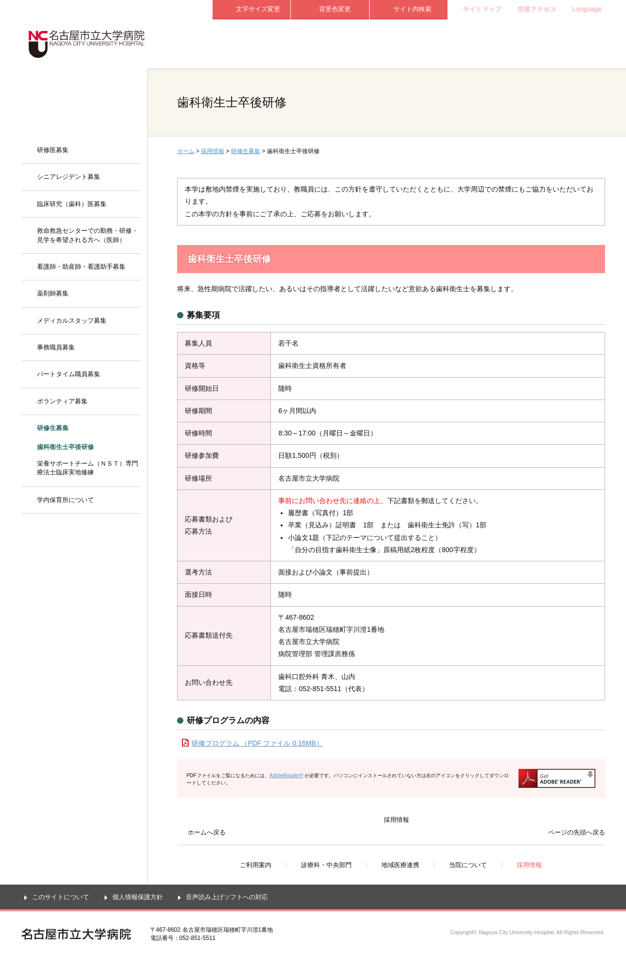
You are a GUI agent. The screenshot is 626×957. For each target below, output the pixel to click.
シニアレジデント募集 (68, 176)
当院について (487, 43)
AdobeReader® (286, 775)
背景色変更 (335, 9)
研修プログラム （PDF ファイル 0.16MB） (257, 743)
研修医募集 (53, 150)
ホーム (186, 151)
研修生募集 (245, 151)
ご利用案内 (251, 43)
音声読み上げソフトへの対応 (227, 897)
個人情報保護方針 (137, 897)
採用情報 (566, 43)
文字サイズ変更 (258, 9)
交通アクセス (537, 9)
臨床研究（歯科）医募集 (72, 204)
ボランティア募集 (62, 401)
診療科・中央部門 (330, 43)
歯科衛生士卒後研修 (65, 447)
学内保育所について (65, 500)
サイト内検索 (412, 9)
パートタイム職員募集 (68, 374)
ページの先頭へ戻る (576, 832)
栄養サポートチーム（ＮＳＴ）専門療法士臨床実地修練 (87, 468)
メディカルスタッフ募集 (72, 320)
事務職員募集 (56, 347)
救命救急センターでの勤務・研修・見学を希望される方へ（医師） (87, 235)
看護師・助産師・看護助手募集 (81, 266)
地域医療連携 (409, 43)
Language (587, 9)
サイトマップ (482, 9)
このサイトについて (60, 897)
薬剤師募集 (53, 293)
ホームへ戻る (207, 832)
